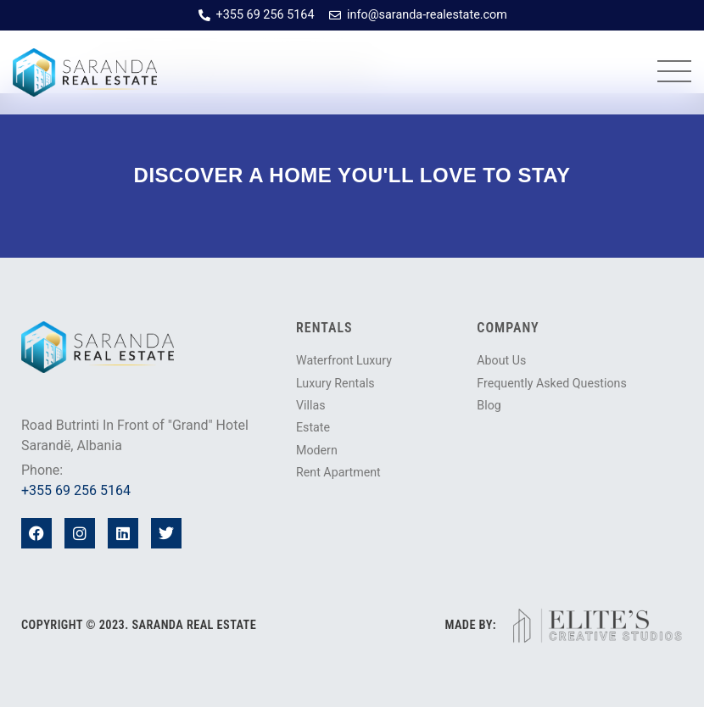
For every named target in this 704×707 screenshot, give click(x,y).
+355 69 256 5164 (76, 490)
